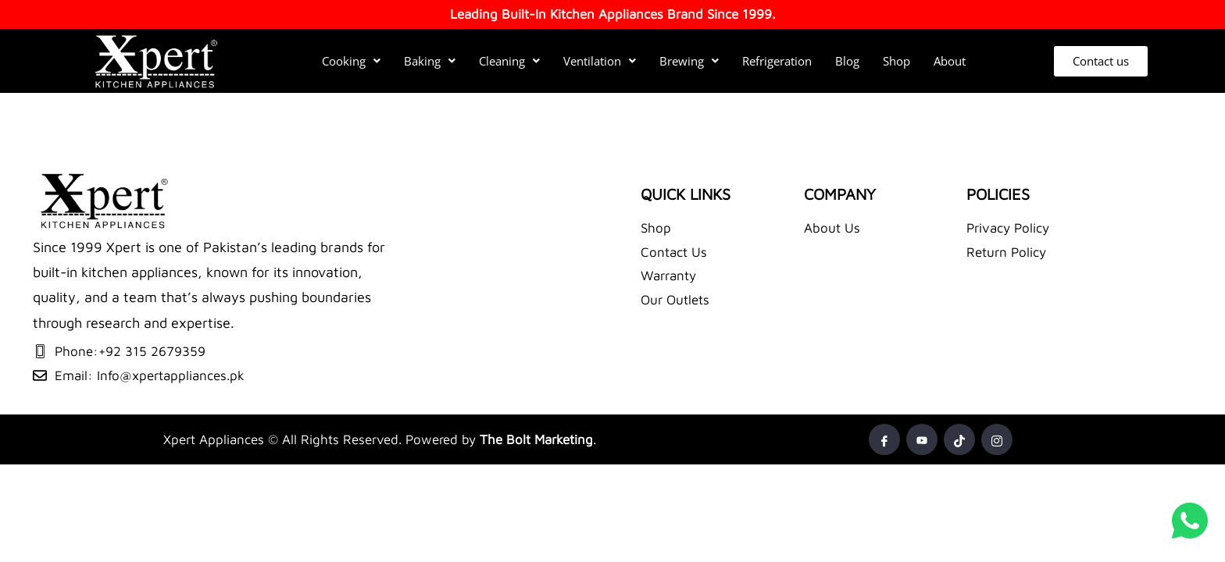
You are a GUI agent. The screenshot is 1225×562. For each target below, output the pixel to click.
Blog (847, 61)
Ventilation (599, 61)
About (950, 61)
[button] (351, 61)
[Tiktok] (959, 439)
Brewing (689, 61)
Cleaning (509, 61)
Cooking (351, 61)
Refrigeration (777, 61)
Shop (896, 61)
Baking (429, 61)
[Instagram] (996, 439)
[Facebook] (884, 439)
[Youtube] (922, 439)
